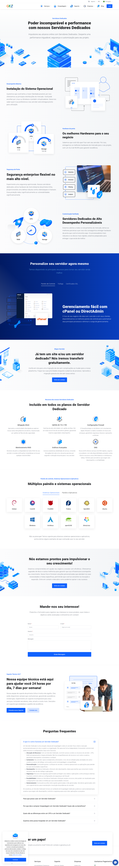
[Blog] (100, 6)
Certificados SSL (72, 284)
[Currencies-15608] (99, 1)
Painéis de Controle (48, 284)
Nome (30, 617)
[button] (59, 760)
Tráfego (60, 284)
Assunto (30, 625)
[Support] (93, 1)
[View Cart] (88, 1)
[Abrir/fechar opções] (115, 862)
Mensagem (30, 633)
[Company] (89, 6)
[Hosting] (60, 6)
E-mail (62, 617)
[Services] (45, 6)
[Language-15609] (107, 1)
